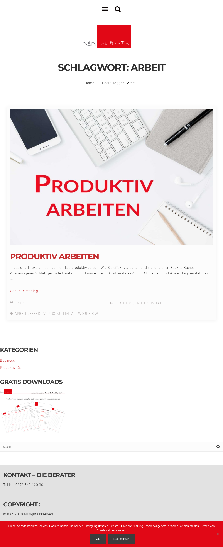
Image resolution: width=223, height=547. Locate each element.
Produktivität (148, 303)
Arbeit (21, 314)
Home (89, 83)
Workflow (88, 314)
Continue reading (26, 291)
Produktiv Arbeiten (54, 256)
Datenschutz (121, 538)
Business (123, 303)
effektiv (38, 314)
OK (98, 538)
